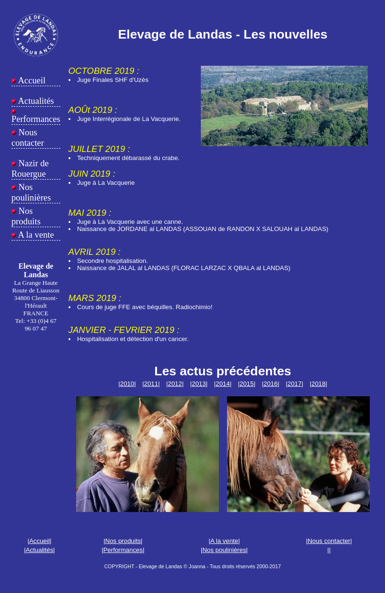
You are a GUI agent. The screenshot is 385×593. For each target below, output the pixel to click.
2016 (271, 383)
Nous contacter (27, 137)
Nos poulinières (31, 192)
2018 (318, 383)
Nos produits (25, 216)
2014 (223, 383)
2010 (127, 383)
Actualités (35, 101)
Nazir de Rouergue (30, 168)
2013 (199, 383)
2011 (151, 383)
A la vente (35, 235)
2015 (246, 383)
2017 (294, 383)
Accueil (31, 80)
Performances (35, 119)
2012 (175, 383)
